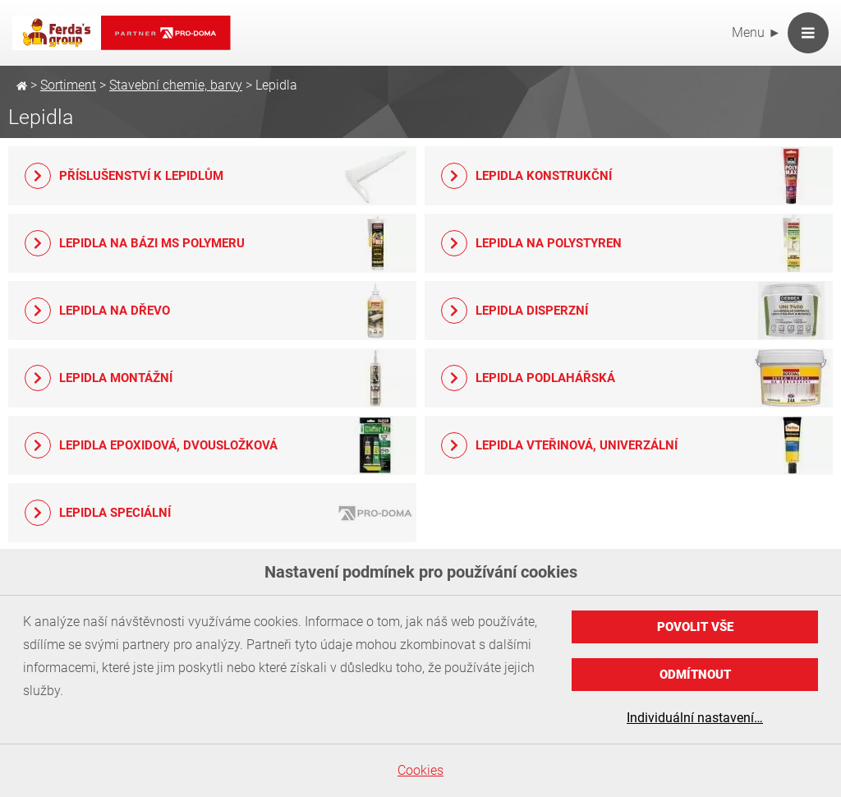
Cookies (420, 770)
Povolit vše (695, 627)
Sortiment (68, 85)
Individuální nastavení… (695, 718)
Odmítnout (695, 674)
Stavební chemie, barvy (175, 85)
